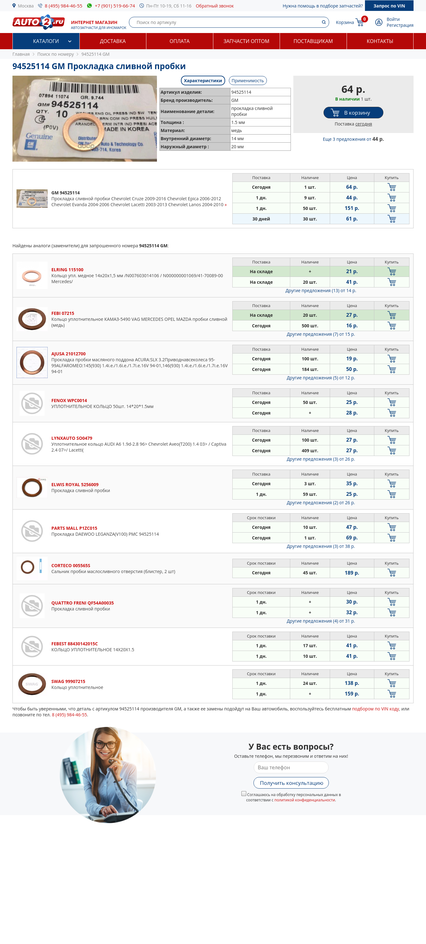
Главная (21, 54)
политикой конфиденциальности (304, 800)
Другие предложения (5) (321, 378)
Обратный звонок (215, 6)
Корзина (345, 22)
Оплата (180, 41)
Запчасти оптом (246, 41)
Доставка (113, 41)
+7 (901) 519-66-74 (115, 5)
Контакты (380, 41)
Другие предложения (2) (321, 502)
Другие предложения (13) (321, 290)
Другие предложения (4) (321, 621)
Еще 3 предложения (353, 139)
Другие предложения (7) (321, 334)
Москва (26, 6)
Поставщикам (313, 41)
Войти (393, 19)
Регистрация (400, 25)
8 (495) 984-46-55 (64, 5)
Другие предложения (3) (321, 459)
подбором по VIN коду (375, 709)
